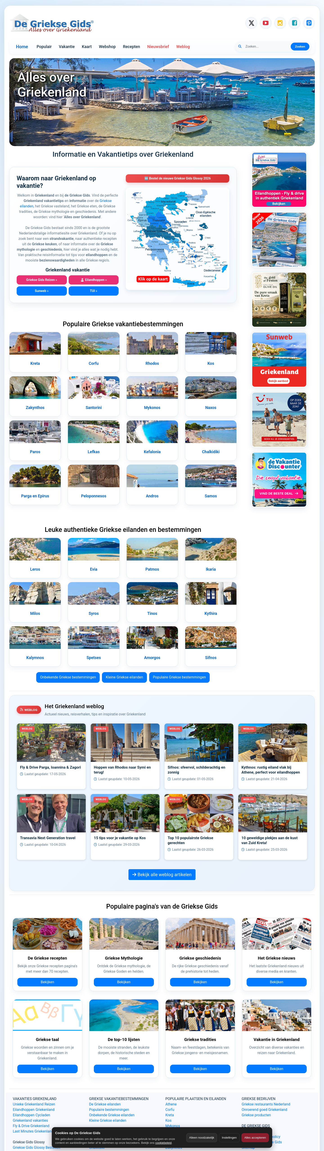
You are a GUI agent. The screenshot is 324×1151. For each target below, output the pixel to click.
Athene (171, 1104)
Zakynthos (35, 407)
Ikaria (211, 569)
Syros (94, 613)
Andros (152, 496)
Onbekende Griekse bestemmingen (68, 677)
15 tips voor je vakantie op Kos (120, 838)
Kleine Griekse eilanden (124, 677)
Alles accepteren (255, 1137)
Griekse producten (256, 1115)
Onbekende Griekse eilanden (112, 1115)
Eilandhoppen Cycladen (31, 1115)
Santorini (94, 407)
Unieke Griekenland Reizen (34, 1104)
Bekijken (47, 982)
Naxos (210, 407)
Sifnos (211, 657)
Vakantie (67, 46)
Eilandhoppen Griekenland (33, 1109)
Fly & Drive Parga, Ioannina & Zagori (50, 767)
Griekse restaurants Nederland (266, 1104)
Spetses (93, 657)
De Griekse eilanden (105, 1104)
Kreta (35, 363)
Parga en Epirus (35, 496)
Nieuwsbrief (158, 46)
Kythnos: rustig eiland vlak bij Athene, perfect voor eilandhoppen (270, 769)
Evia (93, 569)
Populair (44, 46)
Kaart (87, 46)
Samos (211, 496)
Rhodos (152, 363)
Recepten (131, 46)
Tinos (152, 613)
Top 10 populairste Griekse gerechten (190, 840)
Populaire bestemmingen (109, 1109)
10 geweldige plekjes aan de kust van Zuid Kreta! (269, 840)
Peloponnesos (93, 496)
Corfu (94, 363)
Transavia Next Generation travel (47, 838)
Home (22, 46)
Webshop (107, 46)
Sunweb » (42, 291)
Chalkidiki (211, 452)
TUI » (93, 291)
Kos (210, 363)
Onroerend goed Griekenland (264, 1109)
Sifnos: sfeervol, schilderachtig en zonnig (196, 769)
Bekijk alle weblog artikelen (161, 874)
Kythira (211, 613)
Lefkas (94, 452)
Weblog (183, 46)
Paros (35, 452)
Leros (35, 569)
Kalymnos (35, 657)
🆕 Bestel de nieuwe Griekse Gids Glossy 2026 (177, 178)
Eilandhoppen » (93, 280)
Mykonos (152, 407)
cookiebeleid (163, 1142)
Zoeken (300, 46)
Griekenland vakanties (30, 1120)
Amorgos (152, 657)
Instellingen (229, 1137)
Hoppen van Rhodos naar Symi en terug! (122, 769)
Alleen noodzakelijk (201, 1137)
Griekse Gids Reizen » (41, 280)
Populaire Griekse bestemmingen (179, 677)
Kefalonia (152, 452)
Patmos (152, 569)
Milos (35, 613)
